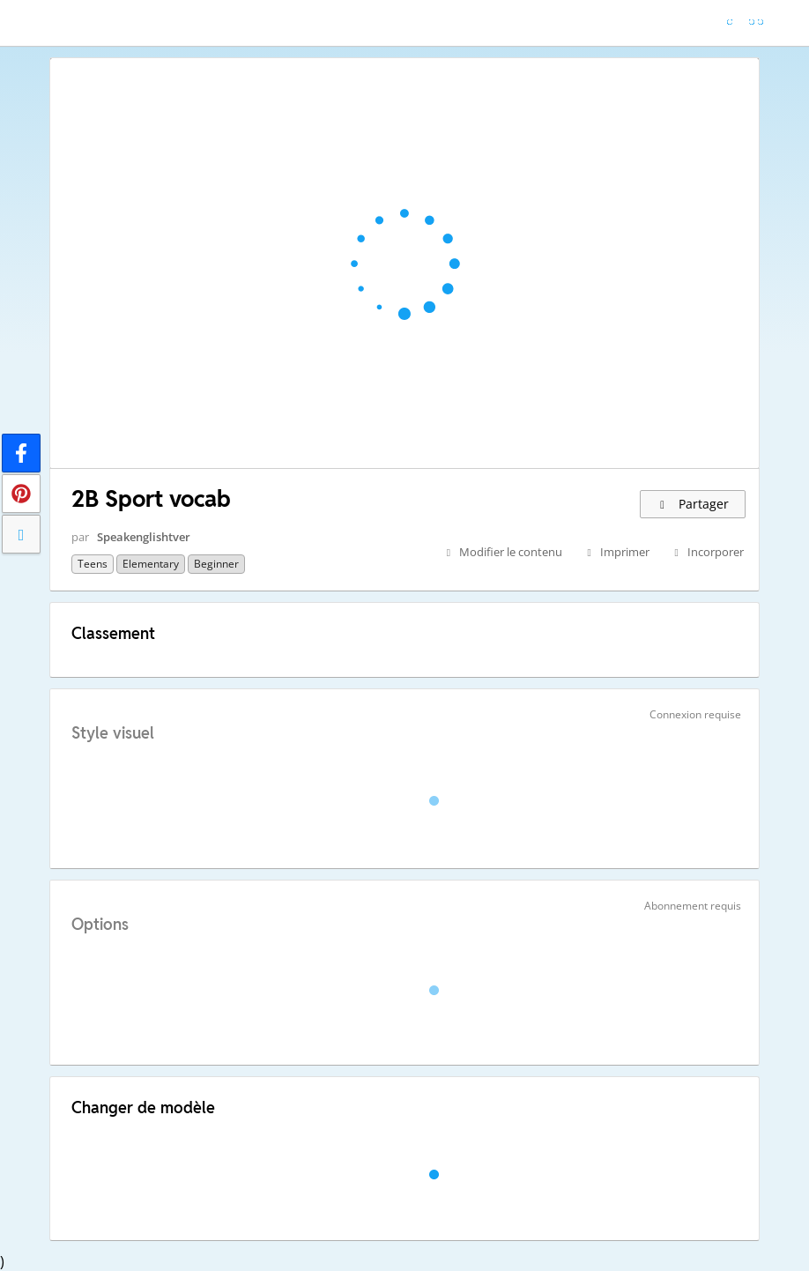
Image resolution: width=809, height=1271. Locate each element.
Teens (93, 563)
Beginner (216, 563)
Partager (693, 503)
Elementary (150, 563)
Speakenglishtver (143, 537)
